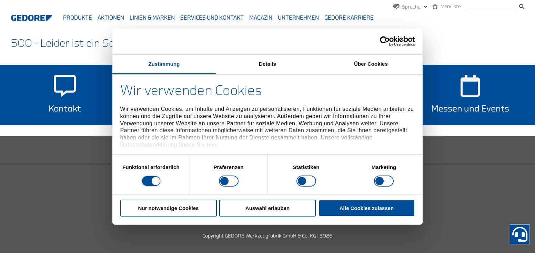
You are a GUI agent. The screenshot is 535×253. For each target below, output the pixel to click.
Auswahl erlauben (267, 208)
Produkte (77, 18)
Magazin (260, 18)
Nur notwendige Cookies (168, 208)
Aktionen (111, 18)
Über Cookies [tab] (371, 63)
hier (212, 145)
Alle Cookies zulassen (367, 208)
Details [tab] (267, 63)
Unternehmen (298, 18)
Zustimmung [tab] (164, 63)
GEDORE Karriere (349, 18)
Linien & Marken (152, 18)
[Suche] (491, 7)
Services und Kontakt (212, 18)
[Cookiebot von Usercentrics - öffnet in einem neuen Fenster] (385, 41)
